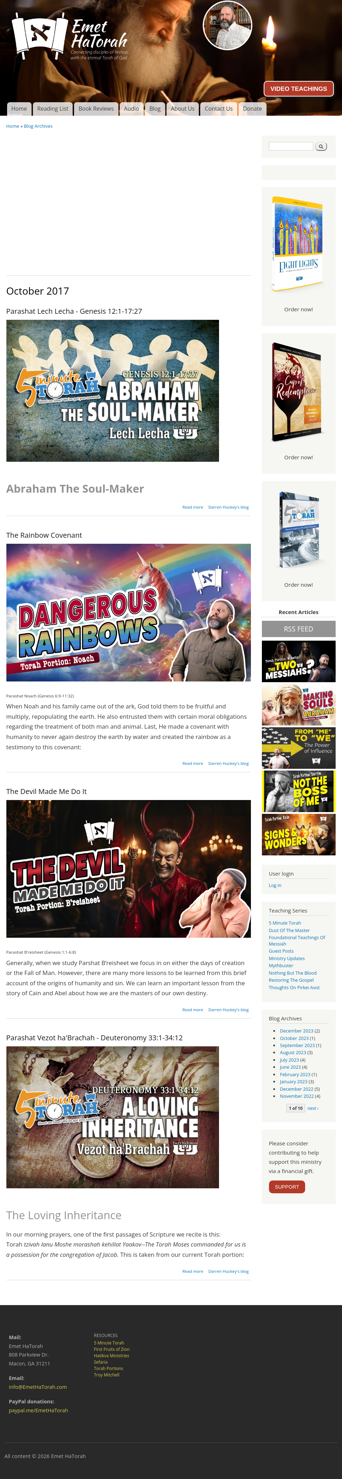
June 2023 (290, 1067)
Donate (252, 109)
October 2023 (294, 1038)
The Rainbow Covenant (44, 535)
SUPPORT (287, 1187)
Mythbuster (281, 965)
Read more (193, 507)
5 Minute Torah (285, 923)
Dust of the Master (289, 930)
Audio (131, 109)
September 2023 (297, 1045)
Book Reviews (96, 109)
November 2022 (297, 1096)
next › (313, 1108)
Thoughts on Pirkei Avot (294, 987)
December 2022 (296, 1089)
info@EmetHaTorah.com (38, 1387)
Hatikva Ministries (111, 1356)
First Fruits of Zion (112, 1349)
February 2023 (295, 1074)
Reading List (52, 109)
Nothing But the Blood (293, 973)
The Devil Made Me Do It (46, 791)
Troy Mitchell (106, 1375)
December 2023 (296, 1031)
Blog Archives (38, 126)
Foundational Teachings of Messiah (297, 940)
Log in (275, 885)
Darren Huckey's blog (228, 507)
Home (19, 109)
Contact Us (219, 109)
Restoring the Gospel (291, 980)
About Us (183, 109)
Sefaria (101, 1362)
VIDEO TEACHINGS (298, 88)
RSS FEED (298, 629)
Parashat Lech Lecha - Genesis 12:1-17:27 (74, 311)
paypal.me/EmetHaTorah (38, 1410)
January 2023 (294, 1081)
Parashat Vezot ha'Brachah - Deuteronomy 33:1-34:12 (94, 1037)
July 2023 (289, 1060)
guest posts (281, 951)
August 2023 (293, 1052)
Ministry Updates (287, 958)
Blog (155, 109)
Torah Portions (108, 1368)
